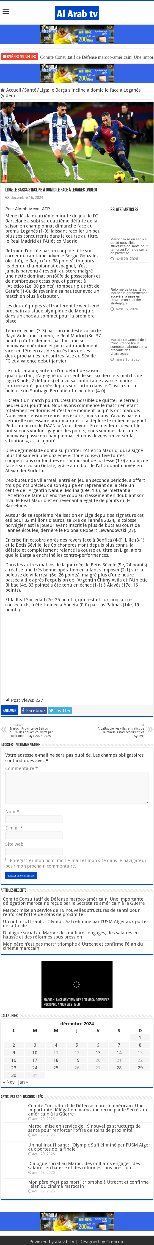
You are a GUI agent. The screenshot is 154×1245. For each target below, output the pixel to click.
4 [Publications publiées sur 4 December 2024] (56, 1045)
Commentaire (21, 768)
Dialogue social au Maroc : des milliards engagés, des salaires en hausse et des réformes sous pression (71, 935)
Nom (12, 811)
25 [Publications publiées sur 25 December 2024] (55, 1068)
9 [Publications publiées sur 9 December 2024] (14, 1052)
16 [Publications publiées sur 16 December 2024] (13, 1060)
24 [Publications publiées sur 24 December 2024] (34, 1068)
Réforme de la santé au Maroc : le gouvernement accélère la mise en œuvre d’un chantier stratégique (129, 296)
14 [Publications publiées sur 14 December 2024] (119, 1052)
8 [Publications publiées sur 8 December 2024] (140, 1045)
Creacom (115, 1241)
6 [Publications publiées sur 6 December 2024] (98, 1045)
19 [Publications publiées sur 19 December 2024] (77, 1060)
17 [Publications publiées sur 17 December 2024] (34, 1060)
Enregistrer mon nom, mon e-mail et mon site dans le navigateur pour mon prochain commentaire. (75, 863)
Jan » (23, 1082)
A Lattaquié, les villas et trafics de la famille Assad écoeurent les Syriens (120, 731)
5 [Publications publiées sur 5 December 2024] (77, 1045)
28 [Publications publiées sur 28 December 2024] (119, 1068)
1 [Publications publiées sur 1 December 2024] (140, 1037)
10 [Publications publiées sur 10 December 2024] (34, 1052)
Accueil (11, 90)
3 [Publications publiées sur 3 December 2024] (35, 1045)
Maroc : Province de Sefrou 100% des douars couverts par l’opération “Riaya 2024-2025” (33, 731)
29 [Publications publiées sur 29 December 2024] (140, 1068)
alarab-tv (64, 1241)
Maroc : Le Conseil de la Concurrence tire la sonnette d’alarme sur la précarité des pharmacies (129, 346)
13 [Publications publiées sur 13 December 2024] (98, 1052)
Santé (30, 90)
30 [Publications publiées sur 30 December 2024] (13, 1075)
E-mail (13, 828)
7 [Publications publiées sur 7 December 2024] (119, 1045)
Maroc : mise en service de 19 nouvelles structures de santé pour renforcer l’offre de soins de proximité (129, 246)
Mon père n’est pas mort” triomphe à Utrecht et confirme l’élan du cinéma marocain (73, 946)
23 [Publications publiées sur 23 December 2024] (13, 1068)
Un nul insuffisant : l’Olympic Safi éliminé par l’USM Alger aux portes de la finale (75, 923)
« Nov (9, 1082)
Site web (14, 844)
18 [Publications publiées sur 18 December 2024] (55, 1060)
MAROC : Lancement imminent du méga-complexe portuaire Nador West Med (76, 1002)
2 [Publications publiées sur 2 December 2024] (14, 1045)
